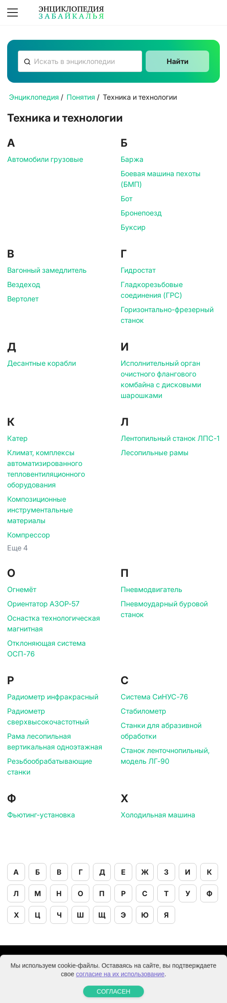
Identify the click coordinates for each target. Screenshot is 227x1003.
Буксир (133, 227)
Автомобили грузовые (45, 159)
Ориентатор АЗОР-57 (43, 603)
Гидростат (138, 270)
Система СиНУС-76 (154, 696)
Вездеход (23, 284)
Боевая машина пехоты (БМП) (161, 179)
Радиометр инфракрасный (52, 696)
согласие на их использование (120, 989)
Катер (17, 438)
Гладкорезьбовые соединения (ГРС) (152, 290)
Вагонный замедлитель (47, 270)
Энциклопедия (34, 97)
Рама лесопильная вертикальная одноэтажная (54, 741)
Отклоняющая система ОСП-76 (46, 648)
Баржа (132, 159)
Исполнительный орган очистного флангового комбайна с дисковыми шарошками (161, 379)
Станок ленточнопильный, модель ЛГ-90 (165, 756)
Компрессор (28, 534)
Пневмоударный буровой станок (164, 609)
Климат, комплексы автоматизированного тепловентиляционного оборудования (46, 468)
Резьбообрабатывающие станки (49, 766)
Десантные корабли (41, 363)
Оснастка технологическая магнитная (53, 623)
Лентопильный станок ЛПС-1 (170, 438)
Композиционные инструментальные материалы (40, 510)
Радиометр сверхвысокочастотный (48, 716)
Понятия (81, 97)
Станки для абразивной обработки (161, 731)
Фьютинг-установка (41, 814)
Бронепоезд (141, 212)
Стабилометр (143, 711)
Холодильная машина (158, 814)
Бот (126, 198)
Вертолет (22, 298)
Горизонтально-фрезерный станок (167, 315)
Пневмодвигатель (151, 589)
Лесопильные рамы (155, 452)
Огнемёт (21, 589)
